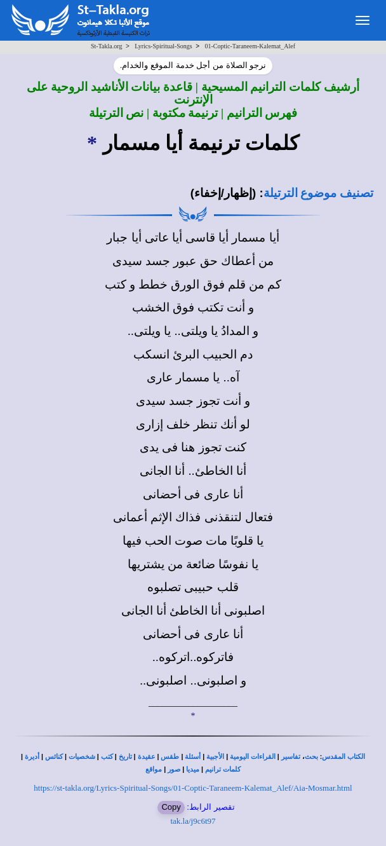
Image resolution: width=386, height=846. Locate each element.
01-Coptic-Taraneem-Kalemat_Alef (249, 46)
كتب (107, 756)
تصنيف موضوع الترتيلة (318, 193)
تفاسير (290, 756)
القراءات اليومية (253, 756)
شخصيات (82, 756)
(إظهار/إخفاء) (223, 193)
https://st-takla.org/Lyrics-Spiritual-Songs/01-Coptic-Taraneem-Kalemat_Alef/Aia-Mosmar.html (193, 788)
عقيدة (147, 756)
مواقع (153, 769)
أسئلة (193, 756)
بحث (311, 756)
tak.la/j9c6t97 (192, 821)
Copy (170, 807)
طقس (170, 756)
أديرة (32, 756)
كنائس (54, 756)
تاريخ (125, 756)
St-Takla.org (106, 46)
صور (174, 769)
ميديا (192, 769)
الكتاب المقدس (343, 756)
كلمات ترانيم (223, 769)
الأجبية (215, 756)
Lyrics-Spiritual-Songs (163, 46)
